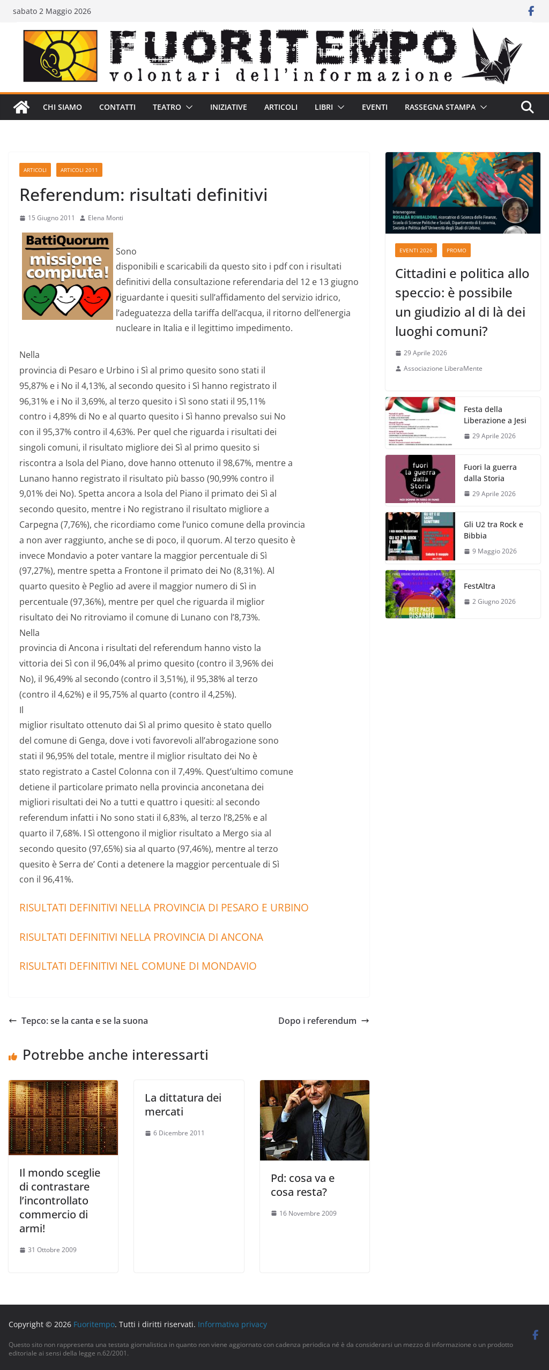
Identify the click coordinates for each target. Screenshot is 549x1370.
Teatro (167, 107)
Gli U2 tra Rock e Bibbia (493, 530)
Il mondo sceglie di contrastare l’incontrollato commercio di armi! (59, 1200)
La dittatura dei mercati (183, 1104)
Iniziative (228, 107)
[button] (187, 107)
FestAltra (479, 586)
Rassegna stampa (440, 107)
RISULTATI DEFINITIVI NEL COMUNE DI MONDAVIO (138, 965)
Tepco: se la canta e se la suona (78, 1021)
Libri (324, 107)
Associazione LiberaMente (443, 368)
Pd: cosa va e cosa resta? (303, 1185)
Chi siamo (62, 107)
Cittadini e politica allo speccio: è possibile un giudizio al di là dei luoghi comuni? (462, 302)
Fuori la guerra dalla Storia (490, 472)
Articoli (281, 107)
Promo (456, 250)
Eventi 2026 (416, 250)
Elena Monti (105, 217)
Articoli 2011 (79, 170)
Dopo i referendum (323, 1021)
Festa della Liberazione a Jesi (495, 414)
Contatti (117, 107)
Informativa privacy (232, 1324)
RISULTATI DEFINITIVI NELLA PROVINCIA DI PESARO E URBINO (164, 907)
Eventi (375, 107)
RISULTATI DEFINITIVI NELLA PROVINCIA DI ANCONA (141, 937)
